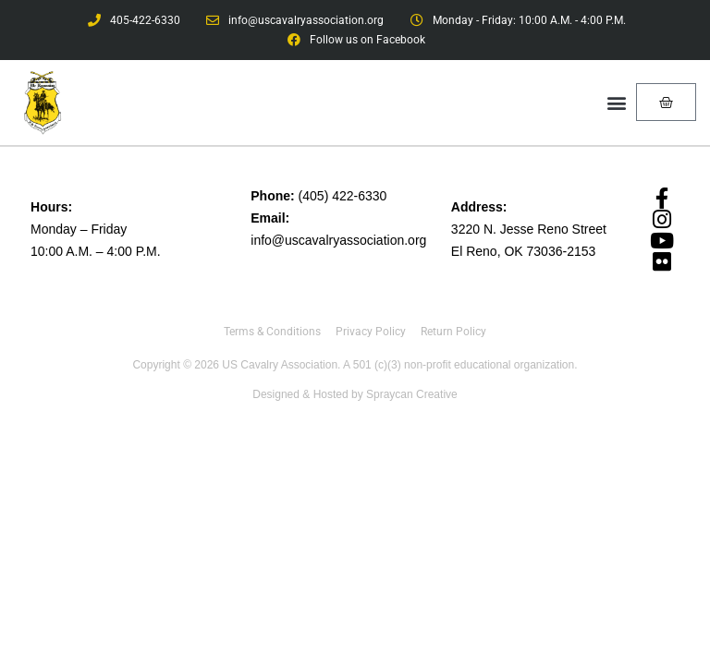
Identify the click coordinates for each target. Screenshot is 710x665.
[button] (616, 102)
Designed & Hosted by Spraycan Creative (354, 394)
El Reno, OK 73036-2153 (523, 251)
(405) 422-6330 (343, 195)
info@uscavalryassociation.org (338, 240)
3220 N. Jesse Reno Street (528, 229)
